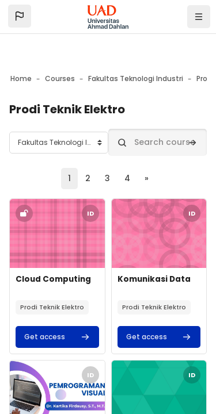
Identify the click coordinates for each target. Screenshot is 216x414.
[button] (19, 16)
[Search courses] (157, 142)
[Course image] (57, 233)
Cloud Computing (53, 279)
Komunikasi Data (154, 279)
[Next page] (147, 178)
